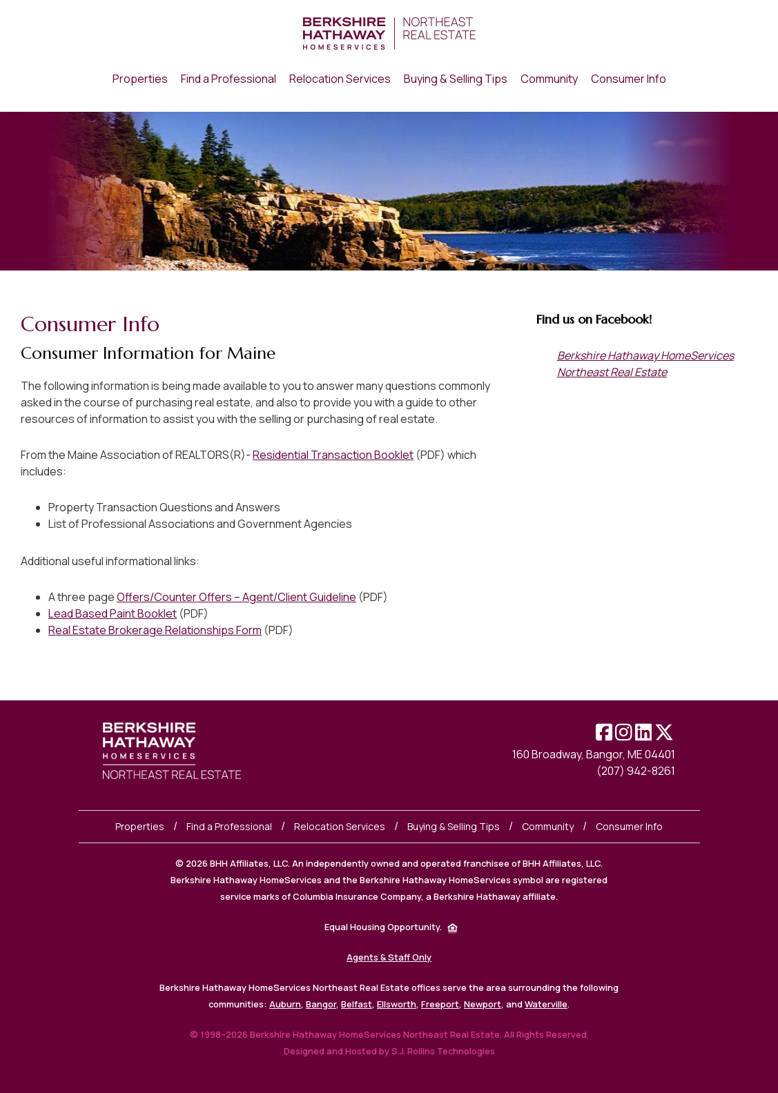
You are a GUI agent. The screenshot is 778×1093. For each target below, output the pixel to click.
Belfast (356, 1004)
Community (548, 826)
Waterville (546, 1004)
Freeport (440, 1004)
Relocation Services (339, 826)
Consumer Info (629, 826)
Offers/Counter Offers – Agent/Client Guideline (236, 596)
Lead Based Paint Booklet (112, 613)
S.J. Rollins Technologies (443, 1051)
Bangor (321, 1004)
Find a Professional (229, 826)
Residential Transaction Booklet (333, 454)
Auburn (285, 1004)
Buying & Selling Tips (453, 826)
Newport (482, 1004)
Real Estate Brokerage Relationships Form (155, 630)
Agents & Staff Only (389, 957)
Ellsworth (396, 1004)
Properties (139, 826)
